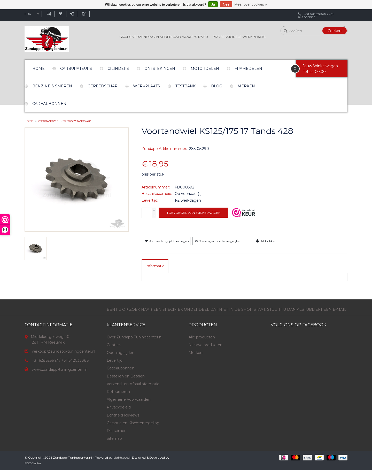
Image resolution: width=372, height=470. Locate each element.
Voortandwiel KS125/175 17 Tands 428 (64, 121)
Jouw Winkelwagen (320, 66)
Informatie (155, 266)
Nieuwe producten (205, 345)
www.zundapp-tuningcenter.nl (59, 369)
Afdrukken (265, 241)
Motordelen (205, 68)
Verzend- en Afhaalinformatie (133, 384)
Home (38, 68)
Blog (216, 86)
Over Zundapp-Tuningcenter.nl (134, 337)
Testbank (185, 86)
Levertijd (114, 360)
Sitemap (114, 438)
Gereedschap (103, 86)
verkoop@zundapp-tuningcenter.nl (63, 351)
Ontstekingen (159, 68)
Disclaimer (116, 430)
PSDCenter (33, 463)
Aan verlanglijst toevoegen (166, 241)
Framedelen (248, 68)
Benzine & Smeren (52, 86)
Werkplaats (146, 86)
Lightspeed (121, 457)
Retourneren (118, 391)
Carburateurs (76, 68)
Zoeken (335, 30)
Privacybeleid (119, 407)
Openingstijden (120, 352)
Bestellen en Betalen (126, 376)
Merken (246, 86)
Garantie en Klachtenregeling (133, 423)
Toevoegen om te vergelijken (218, 241)
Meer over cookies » (250, 4)
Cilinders (118, 68)
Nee (226, 4)
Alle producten (202, 337)
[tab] (155, 266)
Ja (213, 4)
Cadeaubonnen (49, 103)
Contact (114, 345)
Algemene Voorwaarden (129, 399)
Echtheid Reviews (123, 415)
